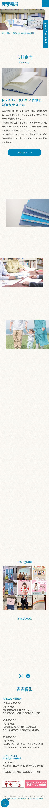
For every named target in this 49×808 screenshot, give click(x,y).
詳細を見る (34, 36)
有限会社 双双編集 (12, 758)
